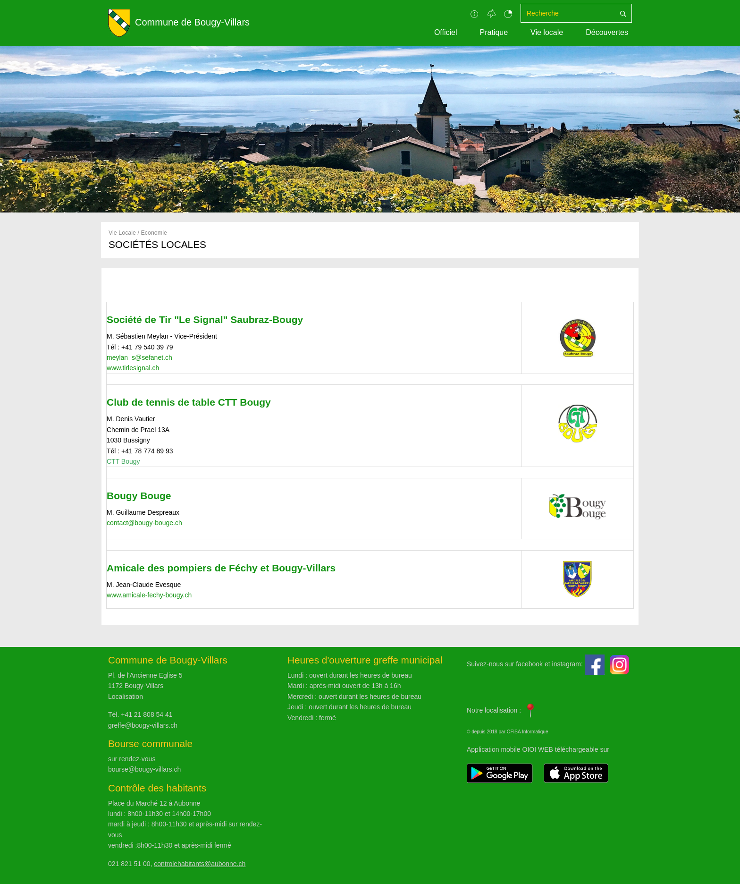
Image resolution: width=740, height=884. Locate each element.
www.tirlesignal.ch (133, 368)
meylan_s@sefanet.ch (139, 357)
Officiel (445, 32)
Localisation (125, 696)
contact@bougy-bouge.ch (144, 523)
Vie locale (546, 32)
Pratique (493, 32)
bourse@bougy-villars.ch (144, 769)
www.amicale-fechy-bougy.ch (149, 595)
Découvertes (607, 32)
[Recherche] (568, 13)
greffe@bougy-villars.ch (142, 725)
